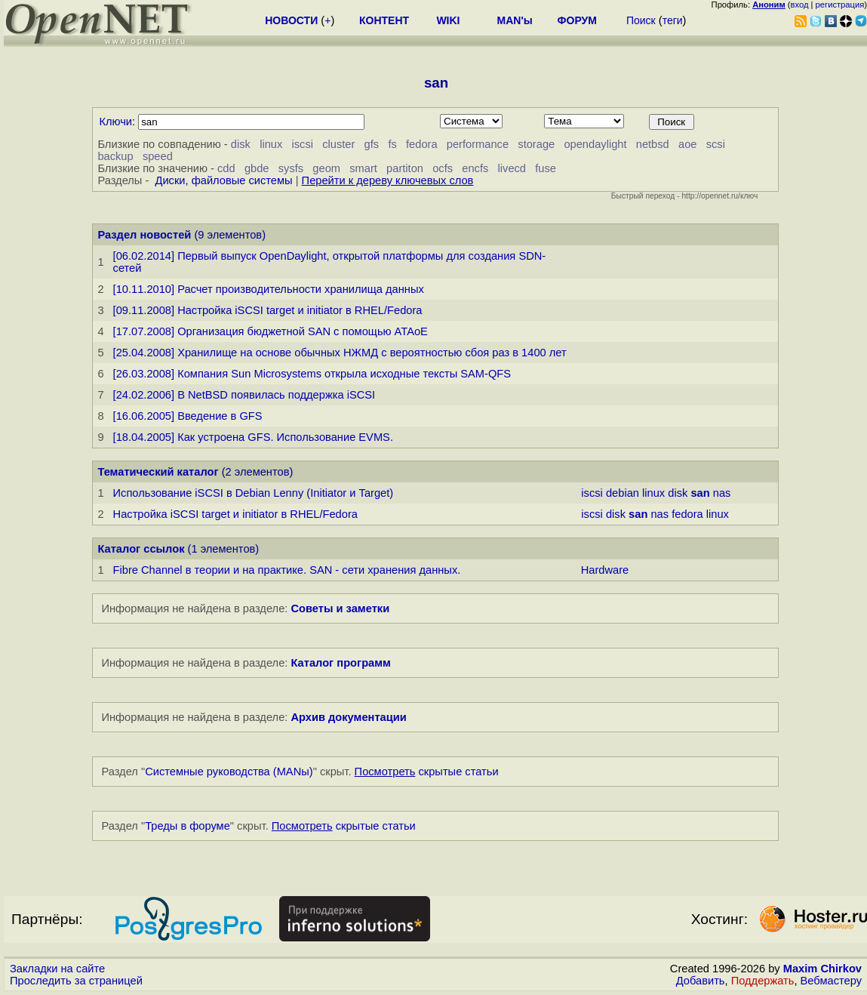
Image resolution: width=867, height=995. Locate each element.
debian (622, 493)
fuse (545, 168)
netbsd (652, 144)
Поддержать (763, 981)
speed (158, 156)
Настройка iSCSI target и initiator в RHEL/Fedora (235, 514)
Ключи (115, 122)
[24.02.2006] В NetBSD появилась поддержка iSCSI (244, 395)
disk (241, 144)
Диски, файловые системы (223, 180)
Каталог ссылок (140, 549)
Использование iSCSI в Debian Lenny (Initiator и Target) (253, 493)
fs (392, 144)
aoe (687, 144)
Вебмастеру (831, 981)
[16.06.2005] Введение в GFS (188, 416)
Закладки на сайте (57, 969)
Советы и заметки (340, 608)
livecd (512, 168)
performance (478, 144)
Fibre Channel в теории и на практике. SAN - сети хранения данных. (287, 570)
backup (115, 156)
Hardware (605, 570)
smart (363, 168)
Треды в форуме (187, 826)
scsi (715, 144)
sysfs (290, 168)
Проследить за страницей (76, 981)
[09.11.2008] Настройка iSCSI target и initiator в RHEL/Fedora (268, 310)
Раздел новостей (144, 235)
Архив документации (348, 717)
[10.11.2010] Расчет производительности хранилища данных (268, 289)
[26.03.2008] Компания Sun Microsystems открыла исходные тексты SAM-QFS (312, 374)
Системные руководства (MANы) (229, 772)
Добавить (700, 981)
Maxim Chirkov (822, 969)
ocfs (442, 168)
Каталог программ (341, 663)
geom (326, 168)
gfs (372, 144)
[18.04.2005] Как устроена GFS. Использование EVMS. (253, 437)
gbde (256, 168)
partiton (404, 168)
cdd (226, 168)
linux (271, 144)
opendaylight (595, 144)
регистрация (840, 4)
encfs (475, 168)
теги (673, 20)
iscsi (303, 144)
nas (722, 493)
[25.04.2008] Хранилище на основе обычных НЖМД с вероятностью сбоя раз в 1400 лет (340, 353)
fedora (422, 144)
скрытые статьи (427, 772)
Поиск (641, 20)
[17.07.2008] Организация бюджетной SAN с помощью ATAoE (270, 331)
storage (536, 144)
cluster (338, 144)
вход (800, 4)
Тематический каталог (157, 472)
